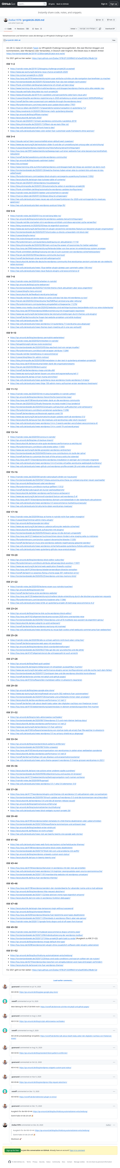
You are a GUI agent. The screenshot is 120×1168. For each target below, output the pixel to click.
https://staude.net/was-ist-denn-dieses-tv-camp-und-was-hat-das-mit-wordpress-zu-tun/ (48, 297)
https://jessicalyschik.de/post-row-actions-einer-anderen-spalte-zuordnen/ (42, 770)
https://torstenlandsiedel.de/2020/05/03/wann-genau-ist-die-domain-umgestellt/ (45, 533)
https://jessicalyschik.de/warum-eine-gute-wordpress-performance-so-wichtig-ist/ (46, 443)
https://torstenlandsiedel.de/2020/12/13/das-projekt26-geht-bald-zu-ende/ (43, 938)
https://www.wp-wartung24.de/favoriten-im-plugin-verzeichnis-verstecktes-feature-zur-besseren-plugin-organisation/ (61, 228)
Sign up (113, 4)
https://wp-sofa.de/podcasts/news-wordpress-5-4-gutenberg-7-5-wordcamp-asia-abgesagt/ (50, 324)
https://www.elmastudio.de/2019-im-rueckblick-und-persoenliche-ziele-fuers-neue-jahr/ (48, 95)
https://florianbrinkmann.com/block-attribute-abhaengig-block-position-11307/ (45, 563)
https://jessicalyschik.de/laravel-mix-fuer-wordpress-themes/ (36, 965)
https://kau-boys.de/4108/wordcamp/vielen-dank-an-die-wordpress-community (45, 400)
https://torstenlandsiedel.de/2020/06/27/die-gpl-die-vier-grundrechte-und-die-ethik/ (47, 650)
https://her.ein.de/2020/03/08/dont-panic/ (28, 367)
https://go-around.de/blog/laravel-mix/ (27, 590)
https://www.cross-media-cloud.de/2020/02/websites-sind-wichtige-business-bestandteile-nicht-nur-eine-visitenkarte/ (61, 307)
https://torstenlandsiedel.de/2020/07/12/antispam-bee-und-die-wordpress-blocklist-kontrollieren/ (53, 673)
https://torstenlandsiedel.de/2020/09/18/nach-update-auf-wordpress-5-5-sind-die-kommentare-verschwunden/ (59, 797)
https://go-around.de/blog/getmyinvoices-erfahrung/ (33, 804)
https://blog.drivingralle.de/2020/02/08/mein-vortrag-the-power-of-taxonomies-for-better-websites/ (54, 245)
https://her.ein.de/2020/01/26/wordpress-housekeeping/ (35, 183)
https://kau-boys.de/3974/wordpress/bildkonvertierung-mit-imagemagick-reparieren (47, 310)
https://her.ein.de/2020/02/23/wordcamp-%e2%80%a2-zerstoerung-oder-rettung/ (46, 301)
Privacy (35, 1162)
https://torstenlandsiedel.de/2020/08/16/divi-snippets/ (34, 747)
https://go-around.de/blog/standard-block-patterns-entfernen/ (37, 744)
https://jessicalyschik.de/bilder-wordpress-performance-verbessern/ (40, 493)
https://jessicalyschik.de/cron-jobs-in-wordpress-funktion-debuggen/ (40, 898)
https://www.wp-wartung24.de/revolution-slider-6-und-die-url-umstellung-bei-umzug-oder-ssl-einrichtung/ (57, 144)
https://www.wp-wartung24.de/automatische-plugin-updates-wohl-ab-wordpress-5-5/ (47, 416)
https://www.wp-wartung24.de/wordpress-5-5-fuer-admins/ (36, 727)
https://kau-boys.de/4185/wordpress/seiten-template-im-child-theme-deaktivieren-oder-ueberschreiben (55, 821)
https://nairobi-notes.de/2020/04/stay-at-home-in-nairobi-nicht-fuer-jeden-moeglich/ (47, 516)
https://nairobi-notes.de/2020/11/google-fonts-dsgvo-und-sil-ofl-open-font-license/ (46, 921)
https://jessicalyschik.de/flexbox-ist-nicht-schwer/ (31, 830)
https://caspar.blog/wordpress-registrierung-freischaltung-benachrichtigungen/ (45, 147)
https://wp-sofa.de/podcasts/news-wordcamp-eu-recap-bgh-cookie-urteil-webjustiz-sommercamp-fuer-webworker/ (60, 629)
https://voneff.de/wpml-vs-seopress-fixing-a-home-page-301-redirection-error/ (44, 573)
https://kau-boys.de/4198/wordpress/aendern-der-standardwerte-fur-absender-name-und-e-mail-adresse (56, 888)
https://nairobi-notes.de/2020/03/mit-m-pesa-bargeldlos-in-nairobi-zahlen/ (43, 393)
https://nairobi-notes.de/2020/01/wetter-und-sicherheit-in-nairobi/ (39, 192)
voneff (14, 1001)
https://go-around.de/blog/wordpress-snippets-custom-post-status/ (40, 854)
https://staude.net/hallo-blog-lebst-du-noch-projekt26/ (34, 91)
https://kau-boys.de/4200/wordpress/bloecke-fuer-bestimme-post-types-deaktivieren (47, 915)
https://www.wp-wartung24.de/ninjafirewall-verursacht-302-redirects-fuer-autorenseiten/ (49, 693)
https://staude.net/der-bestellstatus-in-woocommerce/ (34, 354)
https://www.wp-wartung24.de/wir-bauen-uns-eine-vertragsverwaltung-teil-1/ (44, 373)
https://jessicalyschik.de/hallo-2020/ (26, 117)
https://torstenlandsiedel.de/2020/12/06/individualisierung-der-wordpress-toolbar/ (46, 935)
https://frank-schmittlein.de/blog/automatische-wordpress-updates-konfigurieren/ (46, 189)
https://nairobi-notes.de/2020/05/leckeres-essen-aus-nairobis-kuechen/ (41, 586)
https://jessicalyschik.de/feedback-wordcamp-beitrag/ (33, 294)
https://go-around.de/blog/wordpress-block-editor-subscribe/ (37, 559)
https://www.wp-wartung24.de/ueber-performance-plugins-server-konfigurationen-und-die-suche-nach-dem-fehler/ (61, 670)
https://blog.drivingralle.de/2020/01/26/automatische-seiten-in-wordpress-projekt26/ (47, 186)
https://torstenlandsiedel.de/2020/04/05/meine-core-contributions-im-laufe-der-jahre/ (48, 453)
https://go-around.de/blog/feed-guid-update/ (30, 663)
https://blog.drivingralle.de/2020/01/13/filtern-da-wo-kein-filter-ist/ (39, 124)
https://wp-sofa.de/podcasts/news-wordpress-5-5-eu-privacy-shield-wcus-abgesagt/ (46, 733)
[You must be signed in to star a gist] (100, 20)
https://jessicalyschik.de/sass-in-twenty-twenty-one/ (33, 857)
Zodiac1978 (14, 20)
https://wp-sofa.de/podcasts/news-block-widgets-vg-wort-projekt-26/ (40, 810)
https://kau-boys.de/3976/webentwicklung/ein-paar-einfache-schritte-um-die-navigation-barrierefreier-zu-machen (60, 78)
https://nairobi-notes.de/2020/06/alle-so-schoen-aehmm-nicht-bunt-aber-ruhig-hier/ (47, 640)
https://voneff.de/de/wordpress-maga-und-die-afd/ (32, 370)
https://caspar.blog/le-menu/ (22, 235)
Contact (69, 1162)
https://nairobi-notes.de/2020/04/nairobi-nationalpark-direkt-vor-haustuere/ (43, 476)
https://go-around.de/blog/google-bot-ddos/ (29, 523)
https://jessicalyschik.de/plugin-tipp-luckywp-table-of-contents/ (38, 179)
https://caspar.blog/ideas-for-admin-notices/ (29, 357)
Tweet (35, 48)
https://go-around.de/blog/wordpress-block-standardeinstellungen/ (40, 646)
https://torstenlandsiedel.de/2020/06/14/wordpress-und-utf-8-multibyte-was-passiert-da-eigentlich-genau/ (57, 620)
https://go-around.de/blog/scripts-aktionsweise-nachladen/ (36, 717)
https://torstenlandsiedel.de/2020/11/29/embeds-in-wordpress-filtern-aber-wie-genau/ (48, 918)
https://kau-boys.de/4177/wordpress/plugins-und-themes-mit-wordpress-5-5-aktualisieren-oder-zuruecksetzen (58, 794)
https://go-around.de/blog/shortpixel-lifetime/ (30, 911)
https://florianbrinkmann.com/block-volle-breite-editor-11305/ (37, 446)
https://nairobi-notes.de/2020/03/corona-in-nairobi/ (33, 437)
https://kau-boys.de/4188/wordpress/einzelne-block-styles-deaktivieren (41, 847)
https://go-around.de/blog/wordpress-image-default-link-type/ (37, 941)
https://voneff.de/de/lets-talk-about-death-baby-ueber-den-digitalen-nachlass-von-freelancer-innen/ (54, 703)
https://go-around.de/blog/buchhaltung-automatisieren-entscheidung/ (41, 955)
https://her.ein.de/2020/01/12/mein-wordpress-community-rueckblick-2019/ (43, 121)
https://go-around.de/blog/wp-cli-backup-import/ (31, 440)
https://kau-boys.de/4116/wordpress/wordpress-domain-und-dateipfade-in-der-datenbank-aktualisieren (55, 499)
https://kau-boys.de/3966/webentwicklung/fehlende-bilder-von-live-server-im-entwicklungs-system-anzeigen (58, 248)
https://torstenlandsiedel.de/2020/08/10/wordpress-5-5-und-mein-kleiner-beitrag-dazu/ (48, 720)
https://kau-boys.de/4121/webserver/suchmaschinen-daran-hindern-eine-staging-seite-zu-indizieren (54, 536)
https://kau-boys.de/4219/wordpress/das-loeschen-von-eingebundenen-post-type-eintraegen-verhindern (56, 962)
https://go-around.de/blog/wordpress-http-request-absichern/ (37, 891)
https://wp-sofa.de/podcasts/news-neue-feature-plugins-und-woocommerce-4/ (44, 271)
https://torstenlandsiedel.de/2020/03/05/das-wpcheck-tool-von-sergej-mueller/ (44, 347)
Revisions (21, 29)
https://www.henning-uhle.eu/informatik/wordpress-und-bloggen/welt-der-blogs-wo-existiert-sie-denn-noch (57, 167)
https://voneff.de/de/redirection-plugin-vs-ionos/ (38, 1097)
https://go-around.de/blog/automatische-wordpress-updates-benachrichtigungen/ (46, 219)
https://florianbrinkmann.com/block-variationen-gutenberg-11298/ (39, 410)
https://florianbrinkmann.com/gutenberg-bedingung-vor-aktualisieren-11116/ (44, 242)
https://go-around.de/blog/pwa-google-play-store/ (32, 690)
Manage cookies (79, 1162)
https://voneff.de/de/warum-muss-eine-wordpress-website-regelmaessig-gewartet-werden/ (50, 543)
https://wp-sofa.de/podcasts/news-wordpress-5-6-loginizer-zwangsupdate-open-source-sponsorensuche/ (56, 871)
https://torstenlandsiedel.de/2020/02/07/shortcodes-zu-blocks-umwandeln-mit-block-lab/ (49, 232)
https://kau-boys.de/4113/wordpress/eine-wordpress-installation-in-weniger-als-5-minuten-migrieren (54, 460)
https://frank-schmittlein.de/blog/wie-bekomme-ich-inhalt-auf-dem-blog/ (42, 85)
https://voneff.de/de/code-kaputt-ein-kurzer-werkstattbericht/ (37, 490)
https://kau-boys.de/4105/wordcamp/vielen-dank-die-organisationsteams (42, 363)
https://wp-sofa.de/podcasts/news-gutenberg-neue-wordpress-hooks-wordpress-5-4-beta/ (49, 380)
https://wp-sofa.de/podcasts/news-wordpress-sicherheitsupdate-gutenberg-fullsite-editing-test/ (52, 546)
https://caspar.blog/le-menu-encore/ (26, 291)
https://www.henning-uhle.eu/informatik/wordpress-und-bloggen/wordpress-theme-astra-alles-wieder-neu (57, 88)
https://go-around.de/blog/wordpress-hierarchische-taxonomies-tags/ (41, 397)
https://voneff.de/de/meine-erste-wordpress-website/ (33, 593)
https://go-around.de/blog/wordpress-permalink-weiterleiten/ (37, 337)
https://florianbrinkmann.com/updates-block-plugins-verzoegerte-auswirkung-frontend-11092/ (52, 176)
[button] (100, 28)
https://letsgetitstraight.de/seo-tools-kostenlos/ (31, 344)
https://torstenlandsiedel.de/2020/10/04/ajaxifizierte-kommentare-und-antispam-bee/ (48, 824)
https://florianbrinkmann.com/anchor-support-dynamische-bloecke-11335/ (43, 539)
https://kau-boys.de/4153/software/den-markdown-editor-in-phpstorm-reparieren (46, 680)
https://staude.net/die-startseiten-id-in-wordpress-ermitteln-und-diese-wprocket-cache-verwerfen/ (53, 222)
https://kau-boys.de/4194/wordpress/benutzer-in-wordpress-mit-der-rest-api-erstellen (48, 868)
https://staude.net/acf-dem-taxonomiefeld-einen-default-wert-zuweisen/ (42, 141)
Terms (29, 1162)
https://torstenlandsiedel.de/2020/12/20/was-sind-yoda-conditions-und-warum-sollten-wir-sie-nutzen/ (55, 958)
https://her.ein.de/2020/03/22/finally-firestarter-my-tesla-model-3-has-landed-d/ (45, 403)
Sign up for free (13, 1150)
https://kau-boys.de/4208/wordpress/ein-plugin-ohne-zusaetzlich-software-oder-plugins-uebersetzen (54, 945)
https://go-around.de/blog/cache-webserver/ (30, 284)
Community (56, 1162)
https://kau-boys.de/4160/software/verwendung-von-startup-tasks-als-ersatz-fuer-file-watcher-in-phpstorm (57, 730)
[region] (60, 509)
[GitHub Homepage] (9, 1161)
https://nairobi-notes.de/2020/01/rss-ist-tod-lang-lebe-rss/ (35, 215)
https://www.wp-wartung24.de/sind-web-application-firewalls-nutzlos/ (41, 566)
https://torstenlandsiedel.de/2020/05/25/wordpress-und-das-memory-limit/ (43, 576)
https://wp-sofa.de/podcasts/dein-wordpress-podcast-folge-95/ (37, 205)
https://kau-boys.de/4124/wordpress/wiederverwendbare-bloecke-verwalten (43, 569)
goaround (15, 987)
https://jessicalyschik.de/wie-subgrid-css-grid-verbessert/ (35, 623)
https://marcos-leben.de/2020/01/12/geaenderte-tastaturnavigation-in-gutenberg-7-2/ (48, 108)
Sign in (104, 4)
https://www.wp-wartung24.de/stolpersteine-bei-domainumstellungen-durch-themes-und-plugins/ (53, 314)
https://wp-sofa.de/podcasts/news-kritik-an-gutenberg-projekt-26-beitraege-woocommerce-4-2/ (52, 603)
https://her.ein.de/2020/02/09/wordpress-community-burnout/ (37, 255)
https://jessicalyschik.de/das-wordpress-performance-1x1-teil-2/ (38, 723)
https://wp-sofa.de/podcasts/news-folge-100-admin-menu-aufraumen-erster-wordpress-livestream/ (54, 383)
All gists (52, 4)
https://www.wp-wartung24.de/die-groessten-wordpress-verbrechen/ (40, 450)
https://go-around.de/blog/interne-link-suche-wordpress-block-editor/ (41, 613)
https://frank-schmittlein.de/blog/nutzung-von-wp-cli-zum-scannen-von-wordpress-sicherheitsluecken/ (55, 251)
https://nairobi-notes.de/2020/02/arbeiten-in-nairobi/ (33, 281)
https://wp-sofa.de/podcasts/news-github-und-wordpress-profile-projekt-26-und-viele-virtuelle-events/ (55, 466)
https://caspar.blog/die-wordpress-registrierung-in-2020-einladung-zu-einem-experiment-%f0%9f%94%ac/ (56, 98)
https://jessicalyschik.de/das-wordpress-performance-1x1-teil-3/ (38, 753)
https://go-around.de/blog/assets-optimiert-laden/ (32, 160)
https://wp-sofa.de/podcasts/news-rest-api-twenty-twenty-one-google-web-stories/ (46, 834)
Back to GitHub (63, 4)
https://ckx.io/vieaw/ (19, 163)
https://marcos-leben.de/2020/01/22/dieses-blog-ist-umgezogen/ (38, 196)
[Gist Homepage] (8, 3)
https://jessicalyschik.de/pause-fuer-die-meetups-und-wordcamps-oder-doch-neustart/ (48, 420)
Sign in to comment (77, 1150)
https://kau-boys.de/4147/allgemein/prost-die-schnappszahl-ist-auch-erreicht (44, 653)
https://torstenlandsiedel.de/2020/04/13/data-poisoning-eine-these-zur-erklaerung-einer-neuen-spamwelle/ (57, 480)
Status (48, 1162)
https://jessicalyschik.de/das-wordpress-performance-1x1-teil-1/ (38, 700)
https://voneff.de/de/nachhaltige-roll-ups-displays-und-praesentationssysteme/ (45, 757)
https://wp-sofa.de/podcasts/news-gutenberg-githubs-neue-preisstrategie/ (43, 549)
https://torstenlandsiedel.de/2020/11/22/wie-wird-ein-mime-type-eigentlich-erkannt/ (47, 894)
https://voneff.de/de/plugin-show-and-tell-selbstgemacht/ (35, 258)
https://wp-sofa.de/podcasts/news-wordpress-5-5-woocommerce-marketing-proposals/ (48, 503)
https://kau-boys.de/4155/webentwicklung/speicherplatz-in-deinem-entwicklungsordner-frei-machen (54, 706)
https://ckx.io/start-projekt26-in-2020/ (26, 75)
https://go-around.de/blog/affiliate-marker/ (29, 114)
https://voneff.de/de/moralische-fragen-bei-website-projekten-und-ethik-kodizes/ (45, 317)
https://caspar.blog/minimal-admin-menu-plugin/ (31, 520)
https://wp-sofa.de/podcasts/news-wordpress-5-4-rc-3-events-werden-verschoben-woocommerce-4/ (54, 423)
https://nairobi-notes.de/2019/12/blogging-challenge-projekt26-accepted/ (42, 68)
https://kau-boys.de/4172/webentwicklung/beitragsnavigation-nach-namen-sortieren (47, 777)
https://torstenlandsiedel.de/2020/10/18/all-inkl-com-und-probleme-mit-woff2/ (44, 851)
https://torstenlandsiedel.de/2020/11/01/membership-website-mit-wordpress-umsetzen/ (49, 874)
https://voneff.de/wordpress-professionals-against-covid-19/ (36, 413)
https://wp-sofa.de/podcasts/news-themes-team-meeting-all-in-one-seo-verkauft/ (46, 327)
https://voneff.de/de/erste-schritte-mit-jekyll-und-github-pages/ (38, 676)
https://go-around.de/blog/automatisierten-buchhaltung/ (35, 807)
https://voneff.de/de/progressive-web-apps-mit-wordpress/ (36, 643)
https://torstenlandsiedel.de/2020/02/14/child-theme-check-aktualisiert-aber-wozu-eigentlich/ (51, 288)
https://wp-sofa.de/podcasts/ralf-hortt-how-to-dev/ (32, 127)
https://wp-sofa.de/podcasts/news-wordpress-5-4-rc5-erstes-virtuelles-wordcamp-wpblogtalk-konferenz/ (56, 463)
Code (8, 29)
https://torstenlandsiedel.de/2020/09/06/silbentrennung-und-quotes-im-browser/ (46, 774)
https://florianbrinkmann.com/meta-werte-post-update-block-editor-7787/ (42, 104)
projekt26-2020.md (33, 20)
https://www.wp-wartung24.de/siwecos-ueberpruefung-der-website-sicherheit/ (45, 526)
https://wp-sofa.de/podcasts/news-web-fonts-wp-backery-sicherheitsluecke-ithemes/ (47, 844)
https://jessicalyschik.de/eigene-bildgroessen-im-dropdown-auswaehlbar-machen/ (46, 667)
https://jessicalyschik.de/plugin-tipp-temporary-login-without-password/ (41, 908)
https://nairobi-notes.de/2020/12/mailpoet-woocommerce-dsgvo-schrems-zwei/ (45, 932)
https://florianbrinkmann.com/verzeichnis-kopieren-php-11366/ (38, 599)
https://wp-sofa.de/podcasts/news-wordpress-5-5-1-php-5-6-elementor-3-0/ (43, 783)
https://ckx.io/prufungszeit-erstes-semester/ (29, 238)
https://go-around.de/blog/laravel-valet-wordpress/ (32, 483)
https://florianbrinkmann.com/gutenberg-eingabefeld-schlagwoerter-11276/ (43, 304)
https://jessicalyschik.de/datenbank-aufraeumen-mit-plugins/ (37, 529)
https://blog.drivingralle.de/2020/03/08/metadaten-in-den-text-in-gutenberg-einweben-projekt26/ (53, 360)
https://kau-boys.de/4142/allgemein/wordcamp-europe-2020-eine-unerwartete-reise (47, 616)
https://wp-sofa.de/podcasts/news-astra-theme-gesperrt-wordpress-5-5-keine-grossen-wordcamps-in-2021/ (57, 760)
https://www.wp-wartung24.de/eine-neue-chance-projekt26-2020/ (39, 72)
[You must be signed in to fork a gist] (111, 20)
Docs (63, 1162)
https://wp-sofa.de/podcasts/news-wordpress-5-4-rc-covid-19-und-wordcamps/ (44, 426)
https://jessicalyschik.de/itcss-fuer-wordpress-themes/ (34, 877)
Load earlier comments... (63, 980)
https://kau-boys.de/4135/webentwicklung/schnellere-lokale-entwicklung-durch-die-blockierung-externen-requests (60, 596)
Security (42, 1162)
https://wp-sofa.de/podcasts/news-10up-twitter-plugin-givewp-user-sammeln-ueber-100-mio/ (51, 267)
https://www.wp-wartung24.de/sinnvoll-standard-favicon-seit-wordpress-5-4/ (44, 496)
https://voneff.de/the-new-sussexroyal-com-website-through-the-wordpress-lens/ (45, 101)
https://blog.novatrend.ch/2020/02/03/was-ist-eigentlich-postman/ (39, 225)
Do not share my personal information (99, 1162)
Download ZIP (110, 29)
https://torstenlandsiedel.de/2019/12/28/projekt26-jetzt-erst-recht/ (35, 53)
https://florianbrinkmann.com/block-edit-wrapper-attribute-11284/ (39, 350)
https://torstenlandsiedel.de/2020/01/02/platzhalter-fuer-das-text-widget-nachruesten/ (48, 81)
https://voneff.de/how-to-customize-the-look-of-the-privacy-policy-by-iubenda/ (44, 456)
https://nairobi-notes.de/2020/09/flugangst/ (29, 780)
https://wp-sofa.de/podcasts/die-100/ (26, 320)
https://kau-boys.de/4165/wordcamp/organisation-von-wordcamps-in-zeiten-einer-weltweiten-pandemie (56, 750)
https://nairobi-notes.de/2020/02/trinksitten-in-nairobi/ (34, 340)
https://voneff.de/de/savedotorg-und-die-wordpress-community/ (38, 157)
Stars (37, 29)
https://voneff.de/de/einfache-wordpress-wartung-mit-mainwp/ (38, 626)
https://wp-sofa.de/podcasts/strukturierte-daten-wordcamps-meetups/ (41, 506)
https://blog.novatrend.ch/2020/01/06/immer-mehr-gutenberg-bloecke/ (41, 111)
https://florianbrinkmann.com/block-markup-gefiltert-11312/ (37, 486)
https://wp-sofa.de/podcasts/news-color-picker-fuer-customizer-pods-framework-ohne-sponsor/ (52, 131)
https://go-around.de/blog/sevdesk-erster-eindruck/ (33, 827)
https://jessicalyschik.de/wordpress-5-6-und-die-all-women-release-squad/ (42, 800)
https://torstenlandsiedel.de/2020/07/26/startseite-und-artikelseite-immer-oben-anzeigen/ (50, 697)
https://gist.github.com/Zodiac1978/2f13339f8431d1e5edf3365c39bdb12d (64, 58)
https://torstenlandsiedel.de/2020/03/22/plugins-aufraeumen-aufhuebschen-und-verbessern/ (51, 407)
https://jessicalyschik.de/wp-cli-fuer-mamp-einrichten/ (34, 376)
